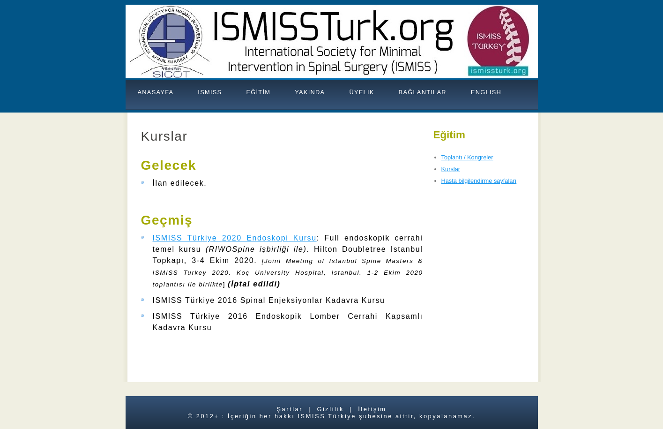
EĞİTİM (258, 92)
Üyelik (361, 92)
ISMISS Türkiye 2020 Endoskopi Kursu (235, 238)
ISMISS (210, 92)
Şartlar (289, 409)
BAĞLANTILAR (423, 92)
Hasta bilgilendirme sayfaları (479, 180)
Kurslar (451, 169)
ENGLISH (486, 92)
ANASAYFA (156, 92)
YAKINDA (310, 92)
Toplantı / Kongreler (467, 157)
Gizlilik (330, 409)
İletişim (372, 409)
